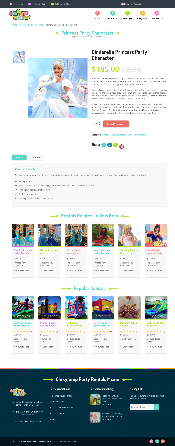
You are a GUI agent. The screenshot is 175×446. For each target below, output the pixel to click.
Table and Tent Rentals (61, 407)
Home (14, 24)
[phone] (37, 4)
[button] (97, 15)
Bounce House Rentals (61, 396)
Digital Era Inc (70, 441)
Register (138, 4)
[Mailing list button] (157, 407)
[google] (163, 441)
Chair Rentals (57, 401)
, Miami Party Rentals (136, 134)
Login (126, 4)
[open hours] (61, 4)
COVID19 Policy (58, 413)
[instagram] (17, 4)
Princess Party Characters (31, 24)
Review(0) (36, 157)
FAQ (53, 419)
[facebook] (157, 441)
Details (19, 157)
